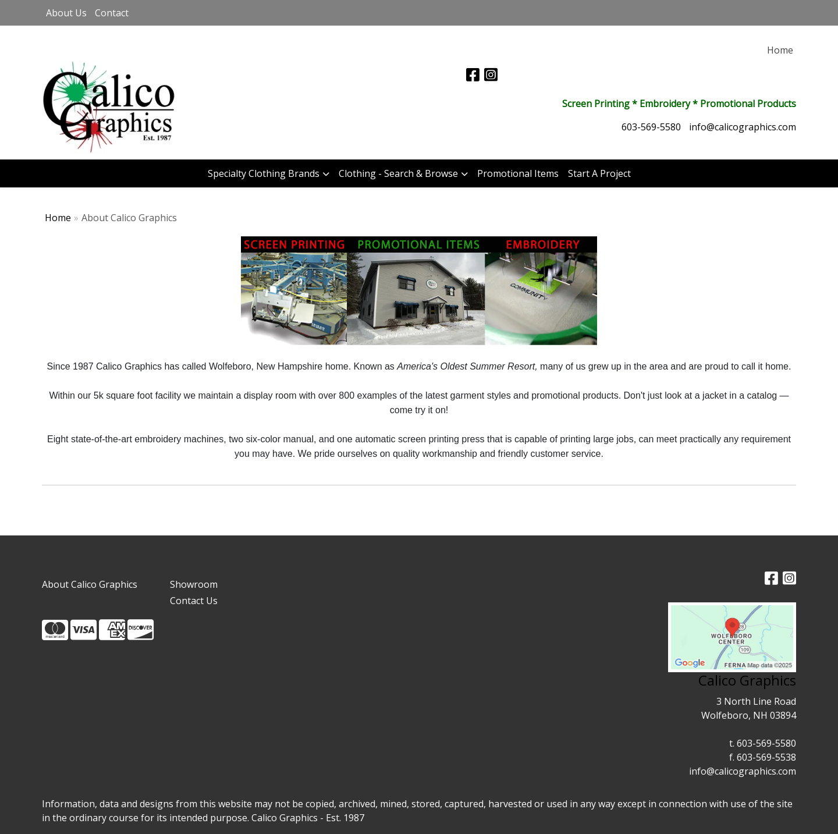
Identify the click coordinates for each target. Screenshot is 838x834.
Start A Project (599, 173)
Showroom (194, 584)
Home (58, 217)
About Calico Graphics (89, 584)
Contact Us (194, 600)
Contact (112, 12)
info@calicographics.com (742, 126)
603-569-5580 (651, 126)
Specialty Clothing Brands (263, 173)
